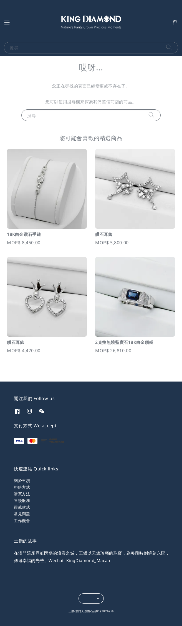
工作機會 (22, 520)
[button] (7, 22)
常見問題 (22, 513)
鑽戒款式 (22, 507)
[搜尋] (169, 47)
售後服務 (22, 500)
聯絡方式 (22, 487)
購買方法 (22, 493)
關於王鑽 (22, 480)
